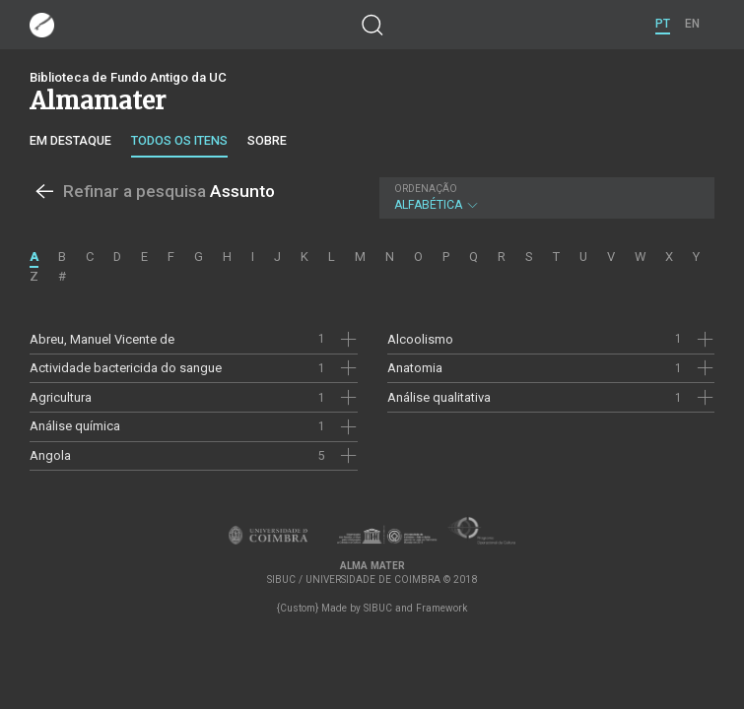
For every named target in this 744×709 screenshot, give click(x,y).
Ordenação (425, 188)
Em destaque (70, 140)
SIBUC (378, 608)
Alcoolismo (420, 339)
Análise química (75, 426)
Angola (50, 455)
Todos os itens (179, 140)
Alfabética (544, 197)
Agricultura (61, 397)
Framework (441, 608)
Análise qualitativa (439, 397)
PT (662, 24)
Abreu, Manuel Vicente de (102, 339)
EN (692, 24)
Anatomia (414, 367)
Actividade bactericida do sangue (126, 367)
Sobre (267, 140)
